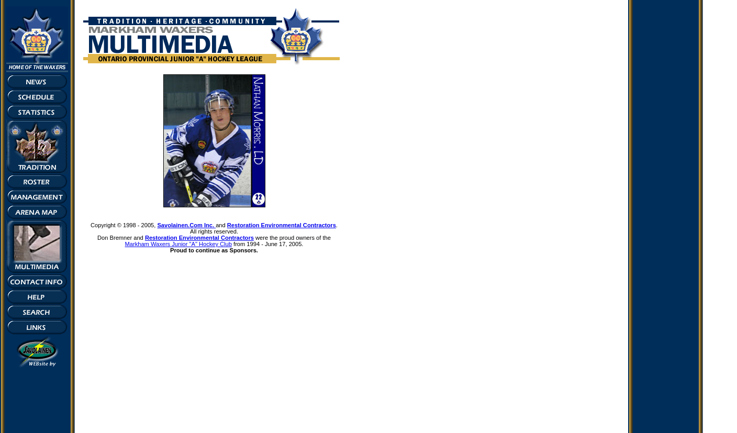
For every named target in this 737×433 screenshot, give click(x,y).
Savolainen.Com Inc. (186, 225)
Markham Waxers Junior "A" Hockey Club (178, 244)
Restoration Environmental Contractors (281, 225)
